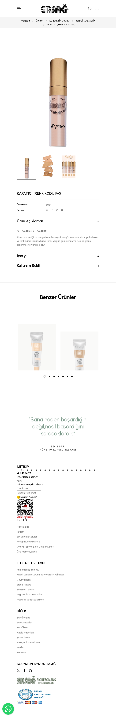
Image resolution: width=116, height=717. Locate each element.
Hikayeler (21, 652)
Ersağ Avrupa (24, 584)
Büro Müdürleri (24, 622)
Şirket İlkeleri (23, 637)
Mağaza (25, 20)
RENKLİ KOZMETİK (85, 20)
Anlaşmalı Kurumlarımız (29, 642)
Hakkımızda (23, 526)
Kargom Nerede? (27, 497)
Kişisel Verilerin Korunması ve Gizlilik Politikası (40, 574)
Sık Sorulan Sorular (27, 536)
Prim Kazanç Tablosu (28, 569)
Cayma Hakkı (24, 579)
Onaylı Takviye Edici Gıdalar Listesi (35, 546)
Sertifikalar (22, 627)
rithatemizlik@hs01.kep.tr (30, 484)
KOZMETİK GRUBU (59, 20)
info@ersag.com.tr (27, 477)
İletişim (20, 531)
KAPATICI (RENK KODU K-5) (61, 24)
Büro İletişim (23, 617)
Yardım (20, 647)
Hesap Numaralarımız (28, 541)
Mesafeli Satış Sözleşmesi (30, 599)
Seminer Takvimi (25, 589)
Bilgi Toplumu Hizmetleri (29, 594)
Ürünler (39, 20)
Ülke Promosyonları (27, 551)
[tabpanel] (36, 339)
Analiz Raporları (25, 632)
